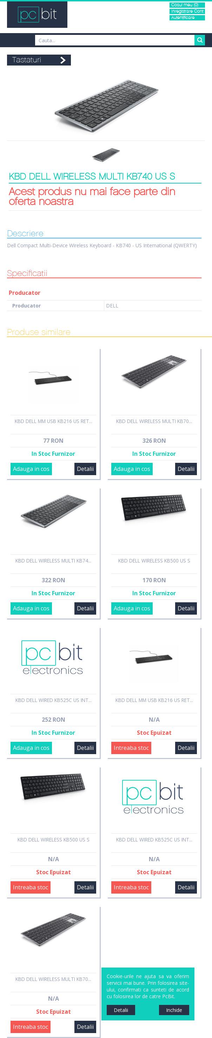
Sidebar (5, 525)
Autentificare (182, 18)
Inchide (174, 1010)
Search (199, 40)
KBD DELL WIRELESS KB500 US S (154, 560)
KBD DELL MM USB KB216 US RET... (53, 421)
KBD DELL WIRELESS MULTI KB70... (154, 421)
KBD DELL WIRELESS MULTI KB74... (53, 560)
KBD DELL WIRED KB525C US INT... (53, 700)
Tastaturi (26, 60)
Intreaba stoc (131, 748)
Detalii (85, 469)
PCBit (37, 14)
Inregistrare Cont (187, 11)
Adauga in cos (31, 469)
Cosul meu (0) (184, 5)
